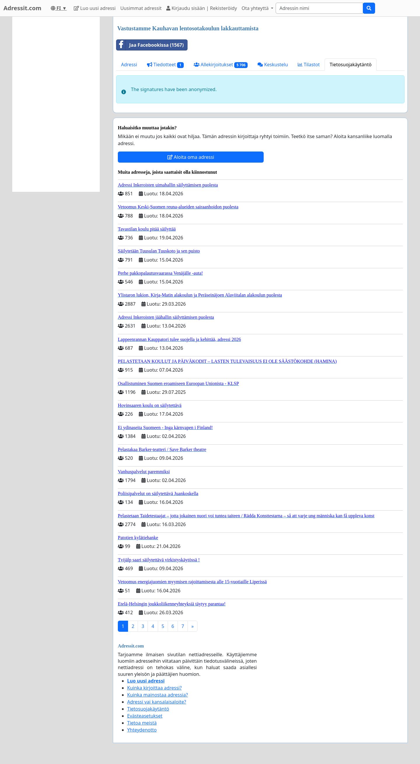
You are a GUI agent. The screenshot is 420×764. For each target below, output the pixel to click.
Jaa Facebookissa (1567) (150, 45)
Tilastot (309, 64)
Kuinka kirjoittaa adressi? (154, 688)
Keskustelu (273, 64)
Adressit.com (22, 8)
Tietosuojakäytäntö (351, 64)
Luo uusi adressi (95, 8)
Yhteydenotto (142, 730)
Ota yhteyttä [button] (256, 8)
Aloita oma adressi (190, 157)
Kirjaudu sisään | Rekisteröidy (201, 8)
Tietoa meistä (142, 723)
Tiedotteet (165, 64)
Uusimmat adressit (141, 8)
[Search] (319, 8)
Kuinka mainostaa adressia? (157, 695)
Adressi (129, 64)
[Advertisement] (56, 104)
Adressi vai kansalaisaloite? (156, 702)
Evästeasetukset (144, 716)
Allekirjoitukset (221, 64)
